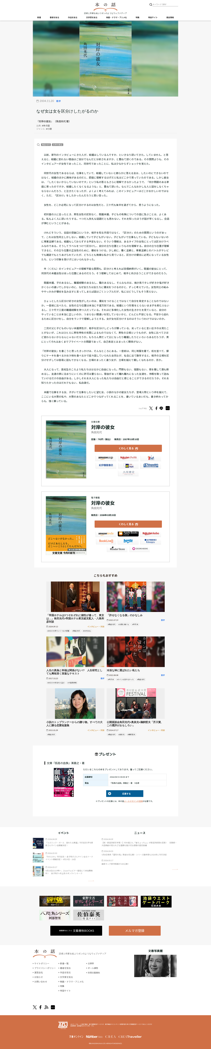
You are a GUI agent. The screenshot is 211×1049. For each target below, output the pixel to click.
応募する (118, 793)
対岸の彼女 (57, 145)
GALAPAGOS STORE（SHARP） (139, 549)
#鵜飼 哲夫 (131, 734)
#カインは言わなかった (125, 679)
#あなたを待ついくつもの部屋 (58, 630)
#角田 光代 (76, 630)
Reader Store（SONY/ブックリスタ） (116, 549)
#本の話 (46, 125)
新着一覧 (64, 963)
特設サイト (153, 17)
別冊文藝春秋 (94, 972)
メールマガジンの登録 (133, 801)
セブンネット (150, 458)
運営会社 (38, 972)
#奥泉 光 (121, 734)
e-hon (128, 466)
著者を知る (54, 17)
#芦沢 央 (135, 624)
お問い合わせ (40, 981)
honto (128, 542)
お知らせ (38, 976)
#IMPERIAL (87, 630)
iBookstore (128, 534)
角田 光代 (46, 145)
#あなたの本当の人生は (55, 682)
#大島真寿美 (72, 682)
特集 (137, 17)
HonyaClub (150, 466)
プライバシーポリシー (45, 967)
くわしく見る (126, 448)
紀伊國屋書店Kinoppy (150, 542)
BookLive (105, 542)
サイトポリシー (41, 963)
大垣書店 (128, 473)
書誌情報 (170, 17)
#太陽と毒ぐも (123, 624)
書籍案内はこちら (76, 930)
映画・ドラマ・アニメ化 (116, 17)
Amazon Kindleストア (105, 534)
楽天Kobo (150, 534)
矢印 (91, 880)
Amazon (105, 458)
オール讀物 (93, 967)
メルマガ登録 (134, 930)
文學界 (91, 963)
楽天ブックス (128, 458)
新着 (39, 17)
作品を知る (72, 17)
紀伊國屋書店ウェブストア (105, 466)
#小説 (49, 129)
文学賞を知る (91, 17)
